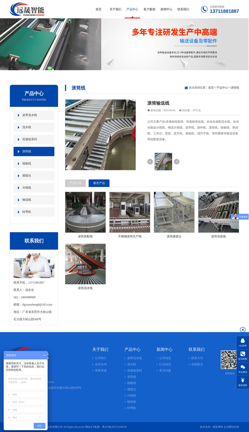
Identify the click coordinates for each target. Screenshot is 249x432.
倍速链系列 (29, 139)
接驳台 (26, 175)
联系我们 (183, 9)
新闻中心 (166, 9)
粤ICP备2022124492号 (114, 427)
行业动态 (165, 364)
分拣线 (26, 187)
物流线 (26, 199)
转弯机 (26, 211)
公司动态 (165, 358)
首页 (98, 9)
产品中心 (132, 9)
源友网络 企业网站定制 (226, 427)
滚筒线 (26, 151)
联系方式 (197, 358)
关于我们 (115, 9)
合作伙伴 (101, 364)
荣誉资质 (101, 370)
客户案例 (149, 9)
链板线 (26, 163)
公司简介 (101, 358)
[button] (150, 161)
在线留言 (197, 364)
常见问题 (165, 370)
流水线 (26, 127)
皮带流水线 (29, 115)
